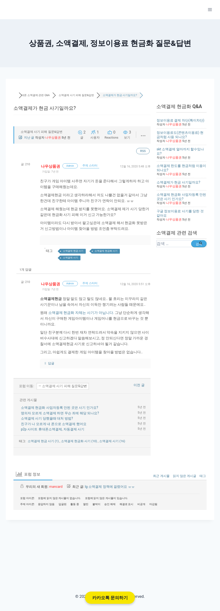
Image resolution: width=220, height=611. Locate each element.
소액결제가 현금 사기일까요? (178, 182)
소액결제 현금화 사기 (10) (79, 441)
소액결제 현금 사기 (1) (44, 441)
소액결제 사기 (70, 257)
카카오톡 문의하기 (110, 597)
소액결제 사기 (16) (112, 441)
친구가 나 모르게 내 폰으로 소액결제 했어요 (53, 424)
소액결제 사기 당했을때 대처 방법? (47, 418)
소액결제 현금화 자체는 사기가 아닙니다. (81, 313)
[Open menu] (209, 9)
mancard (55, 487)
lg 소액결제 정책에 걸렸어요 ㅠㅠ (109, 487)
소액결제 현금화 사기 (106, 251)
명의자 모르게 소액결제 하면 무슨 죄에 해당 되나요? (60, 413)
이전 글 (138, 385)
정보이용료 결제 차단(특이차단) (180, 120)
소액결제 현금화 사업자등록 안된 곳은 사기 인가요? (59, 407)
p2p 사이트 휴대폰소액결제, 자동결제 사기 (52, 429)
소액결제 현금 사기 (73, 251)
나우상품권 (53, 137)
